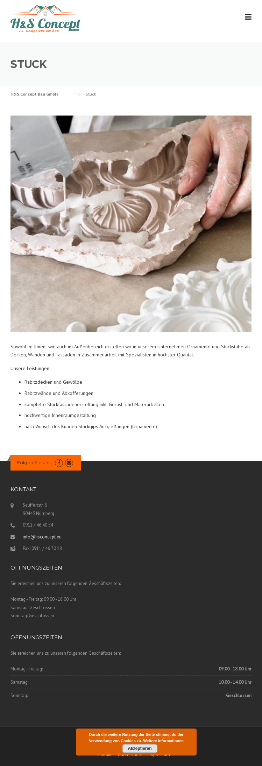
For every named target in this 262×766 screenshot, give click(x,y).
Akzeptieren (139, 748)
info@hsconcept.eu (42, 537)
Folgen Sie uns (33, 462)
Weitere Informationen (163, 741)
